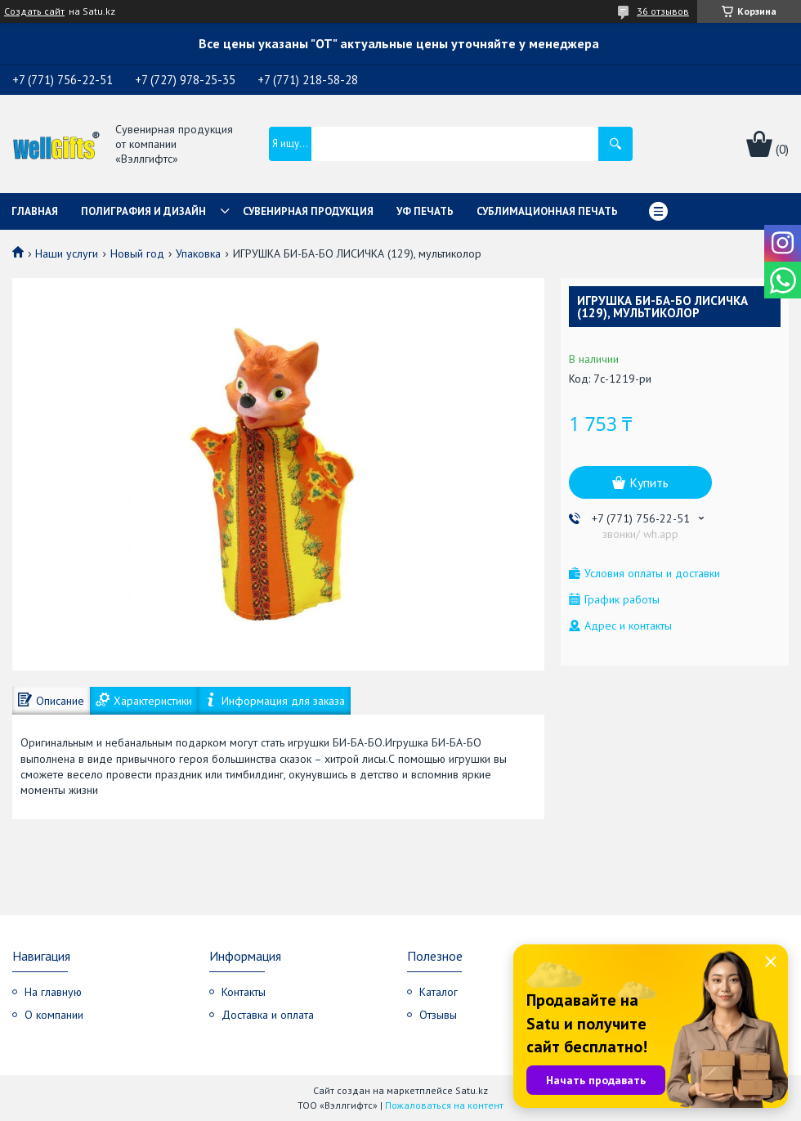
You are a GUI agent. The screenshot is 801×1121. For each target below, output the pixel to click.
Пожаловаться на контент (444, 1105)
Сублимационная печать (547, 211)
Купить (649, 482)
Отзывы (438, 1014)
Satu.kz (471, 1090)
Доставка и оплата (268, 1014)
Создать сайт (34, 11)
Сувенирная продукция (308, 211)
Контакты (244, 991)
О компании (54, 1014)
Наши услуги (66, 253)
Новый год (137, 253)
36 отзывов (663, 11)
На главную (53, 991)
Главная (34, 211)
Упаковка (198, 253)
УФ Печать (425, 211)
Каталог (438, 991)
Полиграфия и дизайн (143, 211)
